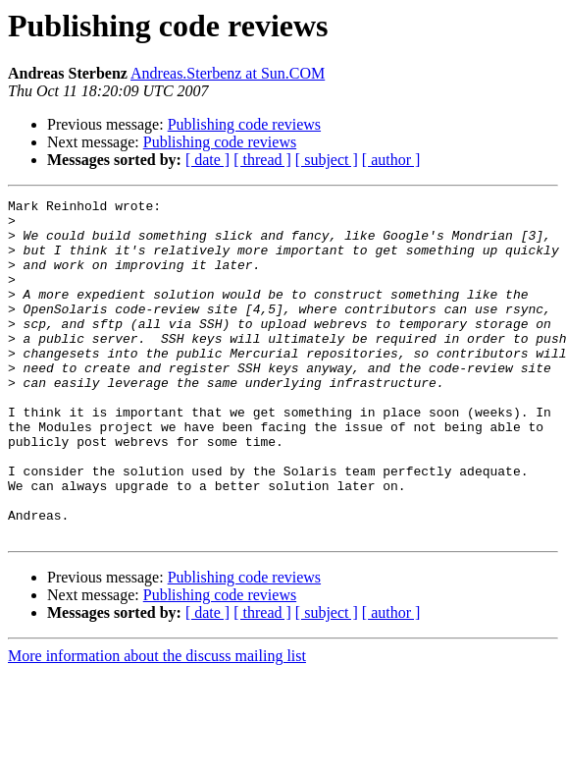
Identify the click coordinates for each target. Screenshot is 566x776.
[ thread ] (262, 159)
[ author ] (391, 159)
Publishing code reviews (244, 124)
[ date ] (207, 159)
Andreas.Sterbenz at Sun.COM (227, 73)
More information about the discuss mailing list (157, 723)
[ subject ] (326, 159)
